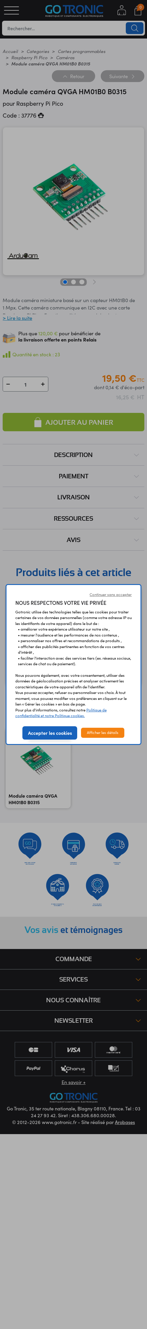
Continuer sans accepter (111, 594)
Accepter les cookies (50, 733)
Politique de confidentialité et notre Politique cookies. (61, 713)
